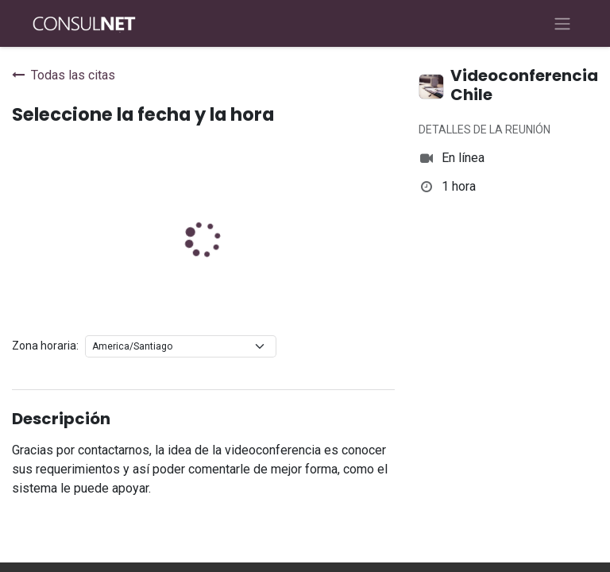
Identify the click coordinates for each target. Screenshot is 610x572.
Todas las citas (63, 75)
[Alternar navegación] (562, 23)
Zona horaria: (45, 345)
